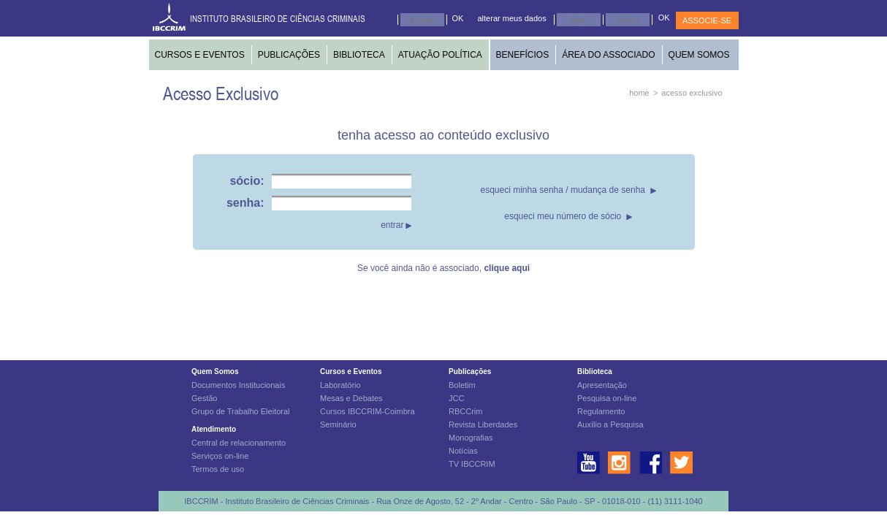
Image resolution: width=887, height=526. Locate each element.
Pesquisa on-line (606, 398)
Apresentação (602, 385)
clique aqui (507, 268)
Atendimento (213, 429)
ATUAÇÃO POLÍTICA (440, 55)
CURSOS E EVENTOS (200, 55)
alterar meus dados (512, 18)
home (639, 92)
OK (458, 18)
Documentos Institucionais (238, 385)
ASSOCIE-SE (706, 20)
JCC (456, 398)
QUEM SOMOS (699, 55)
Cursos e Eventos (350, 371)
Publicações (470, 371)
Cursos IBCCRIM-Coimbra (367, 411)
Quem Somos (214, 371)
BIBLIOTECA (359, 55)
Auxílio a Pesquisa (610, 424)
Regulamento (601, 411)
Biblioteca (594, 371)
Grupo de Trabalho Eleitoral (240, 411)
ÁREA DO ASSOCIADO (608, 55)
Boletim (462, 385)
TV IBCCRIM (472, 464)
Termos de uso (217, 469)
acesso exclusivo (691, 92)
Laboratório (340, 385)
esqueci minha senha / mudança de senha (563, 190)
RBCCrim (465, 411)
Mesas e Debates (351, 398)
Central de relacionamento (238, 442)
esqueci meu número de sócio (562, 216)
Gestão (204, 398)
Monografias (471, 437)
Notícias (463, 450)
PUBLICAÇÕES (289, 55)
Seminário (338, 424)
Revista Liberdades (483, 424)
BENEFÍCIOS (522, 55)
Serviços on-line (219, 455)
